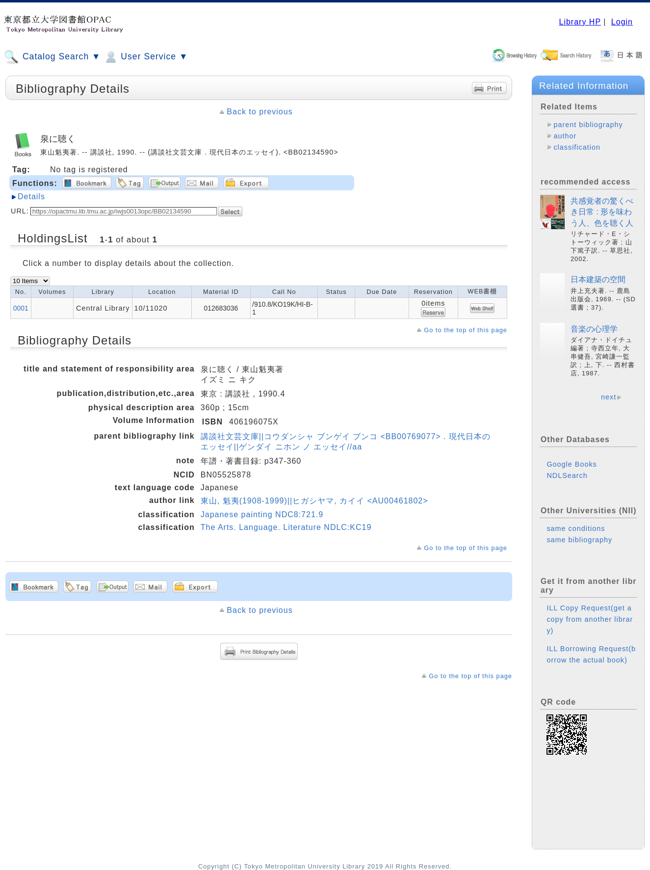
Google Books (571, 464)
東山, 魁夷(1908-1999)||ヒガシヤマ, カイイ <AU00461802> (314, 501)
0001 (20, 308)
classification (576, 147)
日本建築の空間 (598, 279)
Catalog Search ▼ (52, 57)
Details (31, 196)
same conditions (575, 528)
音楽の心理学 (594, 329)
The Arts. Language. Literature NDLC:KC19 (286, 527)
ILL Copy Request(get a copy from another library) (589, 619)
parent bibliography (588, 125)
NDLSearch (566, 475)
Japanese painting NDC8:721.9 (262, 514)
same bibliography (579, 540)
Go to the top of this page (465, 330)
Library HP (579, 22)
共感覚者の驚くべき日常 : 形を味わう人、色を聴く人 (602, 212)
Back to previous (259, 111)
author (564, 136)
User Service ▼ (145, 57)
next (608, 397)
